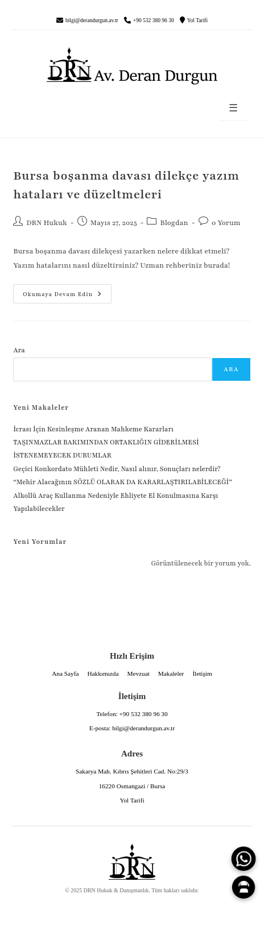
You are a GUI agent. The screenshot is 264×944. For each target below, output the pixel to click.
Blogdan (174, 222)
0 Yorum (226, 222)
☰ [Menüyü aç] (233, 108)
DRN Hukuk (46, 222)
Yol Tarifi (197, 20)
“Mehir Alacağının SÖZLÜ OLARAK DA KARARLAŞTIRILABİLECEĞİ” (122, 481)
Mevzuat (138, 673)
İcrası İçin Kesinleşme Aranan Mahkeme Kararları (93, 429)
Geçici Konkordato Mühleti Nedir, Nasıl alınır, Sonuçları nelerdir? (116, 468)
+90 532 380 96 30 (153, 20)
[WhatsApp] (243, 858)
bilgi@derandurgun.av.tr (91, 20)
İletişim (202, 673)
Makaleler (171, 673)
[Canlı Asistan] (243, 887)
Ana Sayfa (65, 673)
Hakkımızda (102, 673)
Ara (19, 350)
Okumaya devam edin (57, 291)
